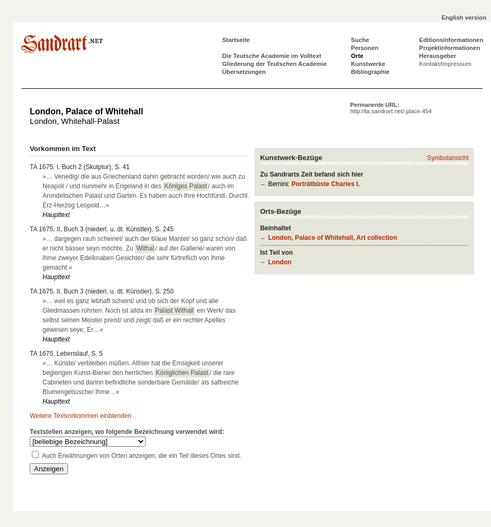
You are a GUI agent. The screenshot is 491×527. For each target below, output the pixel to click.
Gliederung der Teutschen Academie (274, 64)
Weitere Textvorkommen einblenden (80, 416)
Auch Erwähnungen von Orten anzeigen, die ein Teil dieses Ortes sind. (141, 455)
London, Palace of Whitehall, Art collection (332, 237)
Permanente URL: (390, 108)
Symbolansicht (448, 158)
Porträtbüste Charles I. (325, 184)
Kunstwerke (368, 64)
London (279, 262)
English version (464, 17)
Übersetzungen (244, 72)
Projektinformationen (449, 48)
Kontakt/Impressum (445, 64)
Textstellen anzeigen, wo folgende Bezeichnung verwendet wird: (127, 432)
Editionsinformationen (451, 40)
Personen (364, 48)
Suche (360, 40)
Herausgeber (437, 56)
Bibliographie (370, 72)
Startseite (236, 40)
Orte (357, 56)
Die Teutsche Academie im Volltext (271, 56)
